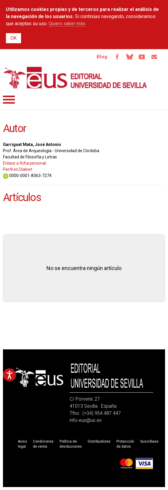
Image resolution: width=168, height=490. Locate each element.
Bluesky (129, 57)
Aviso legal (22, 444)
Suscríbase (149, 441)
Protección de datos (125, 444)
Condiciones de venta (43, 444)
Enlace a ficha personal (24, 163)
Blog (102, 57)
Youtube (142, 57)
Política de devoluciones (71, 444)
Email (154, 57)
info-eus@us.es (86, 420)
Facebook (117, 57)
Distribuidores (99, 441)
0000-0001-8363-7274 (27, 175)
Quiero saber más (67, 23)
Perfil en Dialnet (17, 169)
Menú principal (9, 100)
